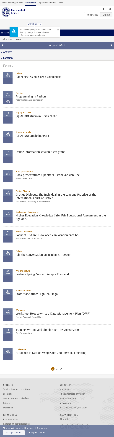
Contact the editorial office (15, 398)
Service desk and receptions (16, 389)
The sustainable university (72, 393)
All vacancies (66, 403)
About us (64, 389)
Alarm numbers (10, 419)
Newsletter (65, 419)
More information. (38, 428)
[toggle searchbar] (109, 8)
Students (19, 3)
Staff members (30, 3)
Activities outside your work (73, 407)
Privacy (6, 403)
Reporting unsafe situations (16, 423)
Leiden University (8, 3)
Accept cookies (13, 432)
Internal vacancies (68, 398)
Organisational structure (47, 3)
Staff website (7, 39)
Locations (7, 393)
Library (60, 3)
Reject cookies (38, 432)
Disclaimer (8, 407)
